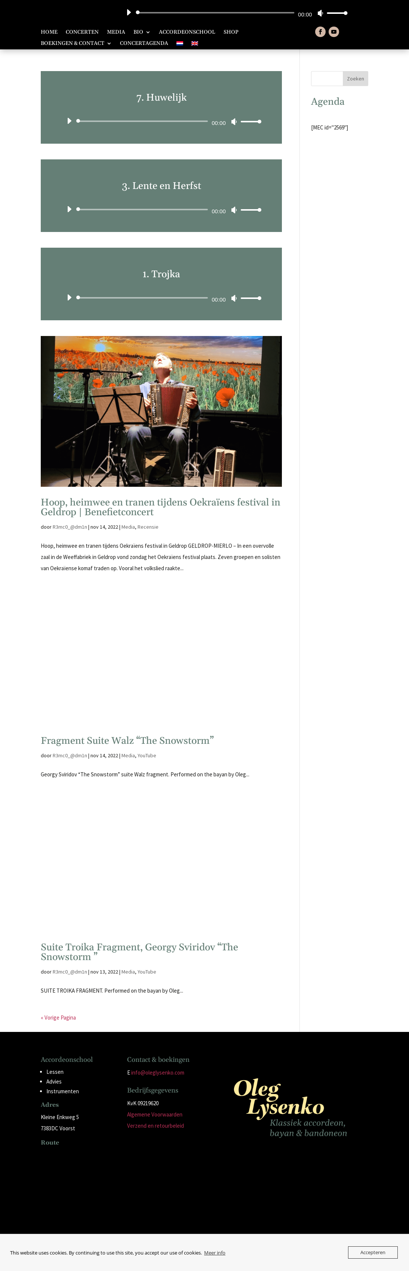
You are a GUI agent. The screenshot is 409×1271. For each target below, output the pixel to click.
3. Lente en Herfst (161, 186)
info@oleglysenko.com (157, 1072)
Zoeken (355, 78)
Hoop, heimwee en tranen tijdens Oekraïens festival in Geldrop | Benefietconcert (160, 508)
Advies (54, 1081)
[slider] (216, 12)
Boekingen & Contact (72, 44)
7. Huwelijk (161, 98)
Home (49, 33)
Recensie (148, 526)
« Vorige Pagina (58, 1017)
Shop (231, 33)
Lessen (55, 1071)
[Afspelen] (129, 12)
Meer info (214, 1252)
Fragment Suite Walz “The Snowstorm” (127, 741)
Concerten (82, 33)
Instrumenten (62, 1091)
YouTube (147, 755)
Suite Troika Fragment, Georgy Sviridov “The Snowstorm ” (139, 952)
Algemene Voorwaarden (154, 1114)
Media (116, 33)
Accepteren (372, 1252)
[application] (234, 12)
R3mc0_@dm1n (70, 526)
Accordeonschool (187, 33)
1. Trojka (161, 274)
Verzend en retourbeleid (155, 1125)
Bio (138, 33)
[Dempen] (320, 13)
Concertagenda (144, 44)
